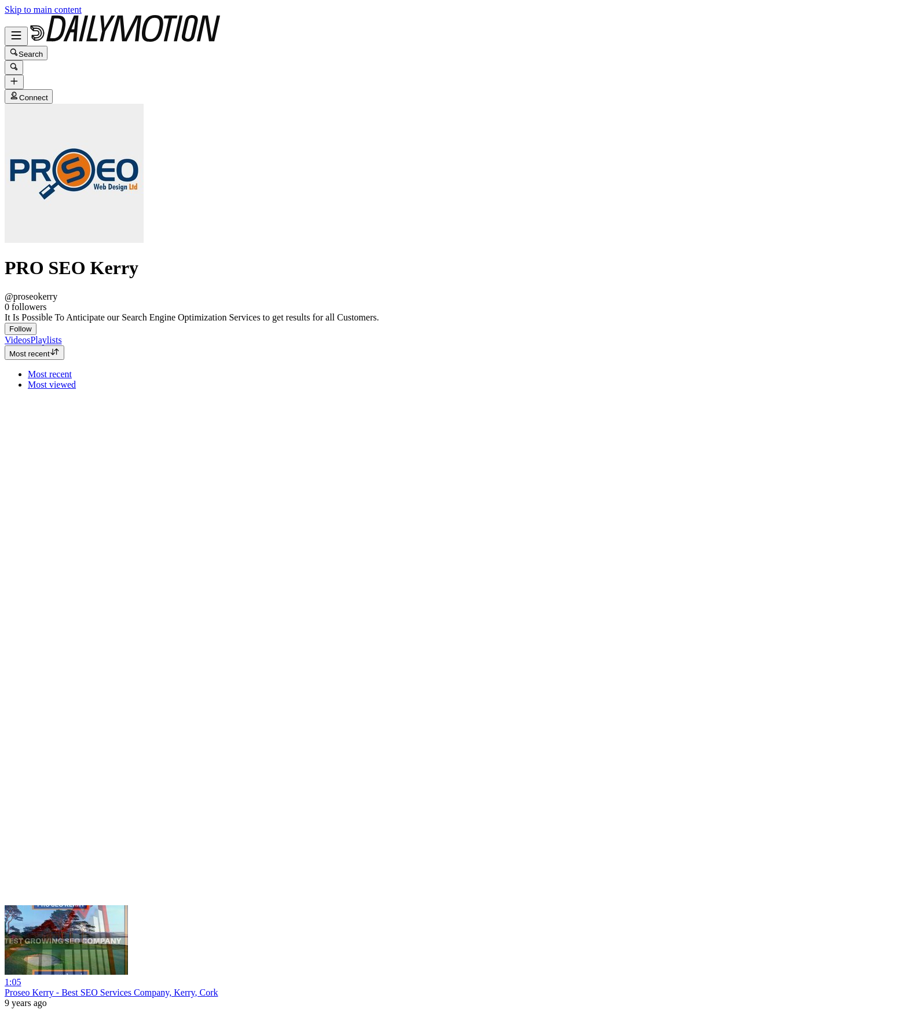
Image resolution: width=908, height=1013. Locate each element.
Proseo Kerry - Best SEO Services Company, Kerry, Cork (111, 992)
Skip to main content (43, 9)
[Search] (14, 67)
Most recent (34, 352)
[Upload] (14, 82)
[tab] (17, 340)
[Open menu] (16, 36)
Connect (28, 96)
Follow (20, 329)
